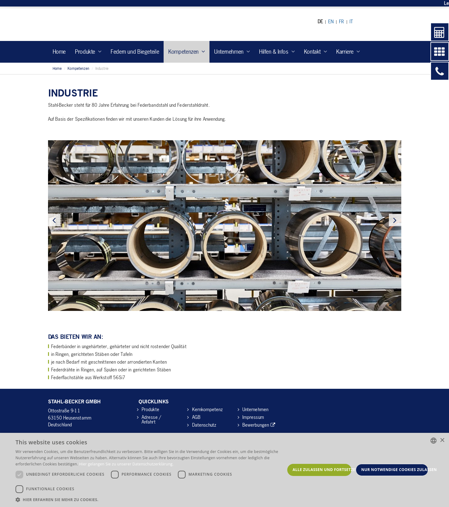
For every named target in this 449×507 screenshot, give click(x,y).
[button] (150, 499)
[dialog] (224, 470)
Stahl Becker (105, 24)
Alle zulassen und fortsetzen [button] (322, 469)
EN (331, 21)
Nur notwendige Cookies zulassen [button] (394, 469)
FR (341, 21)
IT (351, 21)
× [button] (442, 440)
